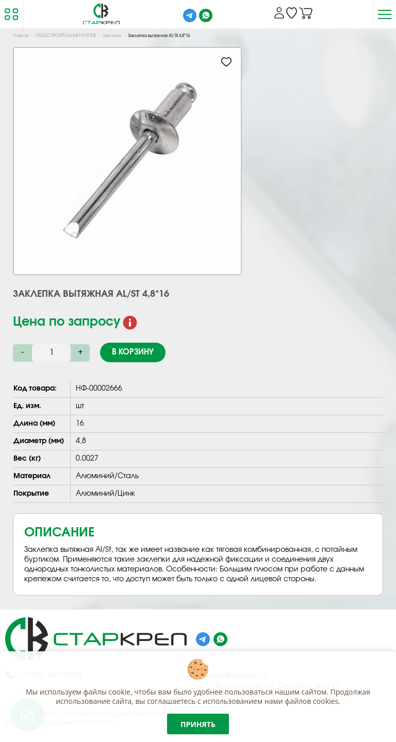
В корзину (133, 352)
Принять (198, 724)
